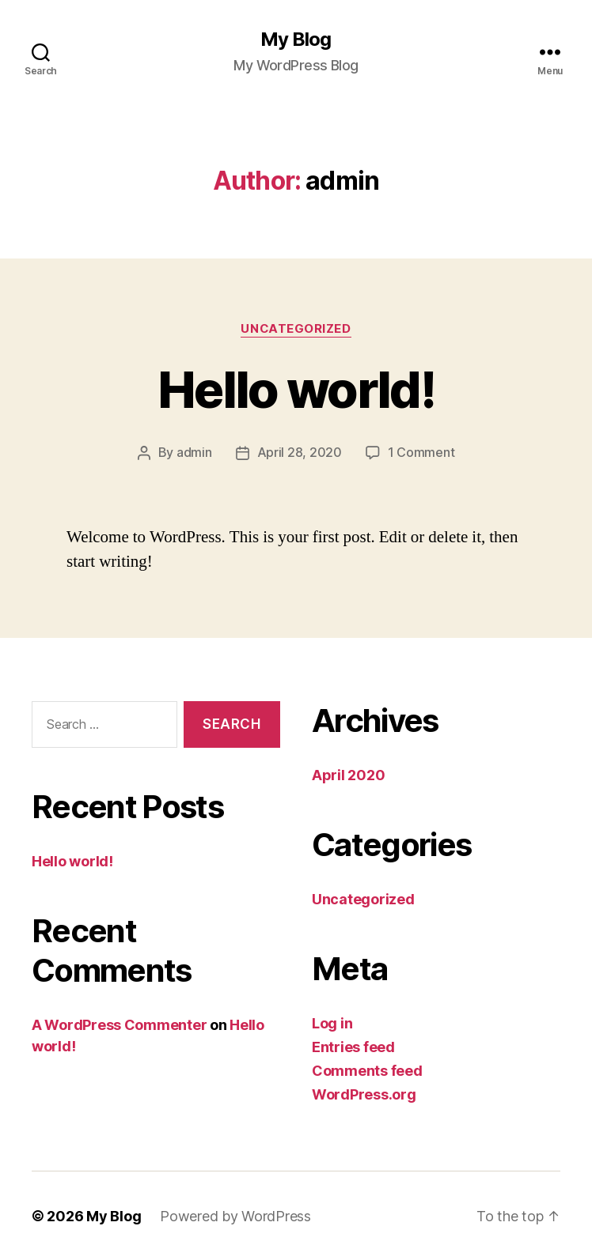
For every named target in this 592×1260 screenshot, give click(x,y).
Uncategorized (296, 329)
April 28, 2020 (299, 452)
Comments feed (367, 1070)
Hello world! (296, 389)
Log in (332, 1022)
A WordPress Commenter (119, 1024)
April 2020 (348, 774)
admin (194, 452)
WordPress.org (364, 1093)
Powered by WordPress (235, 1215)
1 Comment (421, 452)
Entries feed (353, 1046)
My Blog (295, 39)
